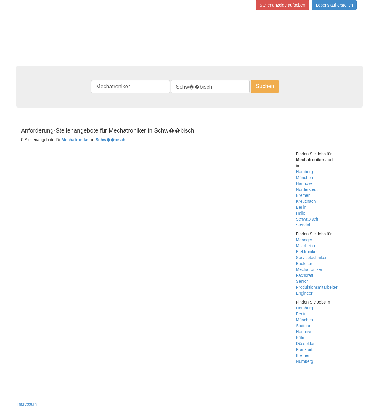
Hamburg (304, 171)
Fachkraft (304, 275)
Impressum (26, 404)
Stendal (303, 225)
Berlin (301, 207)
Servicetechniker (311, 257)
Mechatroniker (309, 269)
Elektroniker (307, 251)
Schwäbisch (307, 219)
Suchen (265, 86)
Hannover (305, 183)
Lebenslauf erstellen (334, 5)
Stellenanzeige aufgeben (282, 5)
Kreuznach (306, 201)
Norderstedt (307, 189)
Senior (302, 281)
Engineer (304, 293)
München (304, 177)
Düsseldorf (306, 343)
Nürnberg (304, 361)
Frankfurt (304, 349)
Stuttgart (304, 325)
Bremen (303, 195)
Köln (300, 337)
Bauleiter (304, 263)
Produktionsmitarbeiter (317, 287)
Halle (301, 213)
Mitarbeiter (306, 245)
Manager (304, 239)
